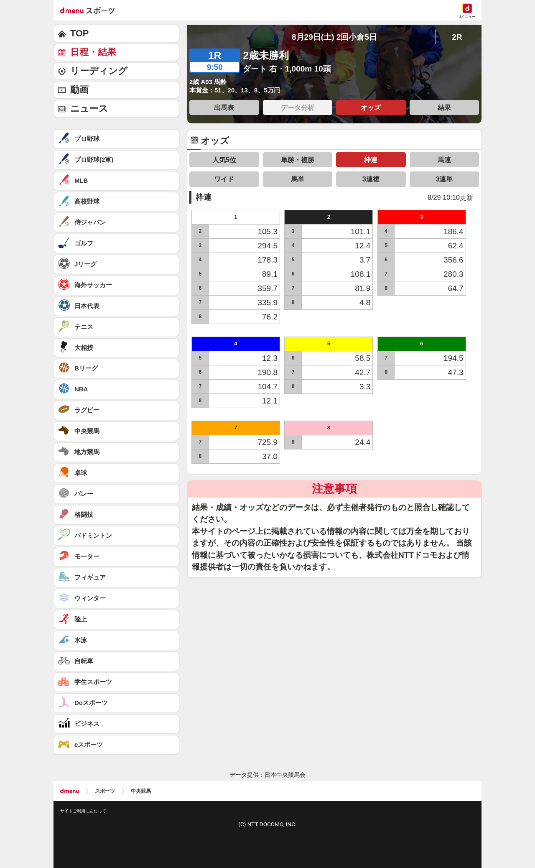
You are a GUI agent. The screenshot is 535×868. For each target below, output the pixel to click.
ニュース (89, 108)
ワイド (224, 179)
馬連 (444, 159)
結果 (444, 107)
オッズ (371, 107)
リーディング (98, 71)
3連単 (444, 179)
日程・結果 (93, 52)
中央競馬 (141, 791)
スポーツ (105, 791)
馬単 (297, 179)
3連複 (371, 179)
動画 (79, 89)
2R (457, 37)
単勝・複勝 (297, 159)
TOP (79, 33)
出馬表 (224, 107)
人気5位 (224, 159)
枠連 (370, 159)
